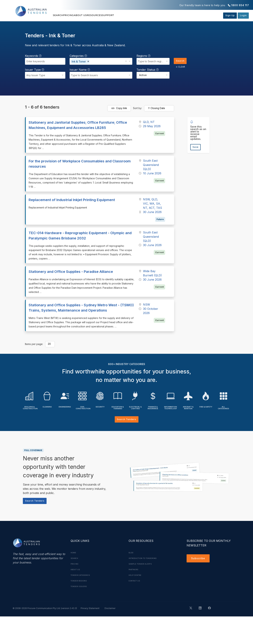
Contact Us (136, 582)
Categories (77, 56)
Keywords (33, 56)
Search (58, 15)
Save (196, 147)
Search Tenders (127, 419)
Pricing (77, 15)
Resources (118, 15)
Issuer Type (34, 69)
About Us (96, 15)
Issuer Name (79, 69)
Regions (142, 56)
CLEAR (179, 68)
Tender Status (146, 69)
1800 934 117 (240, 5)
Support (140, 15)
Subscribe (199, 560)
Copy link (119, 108)
